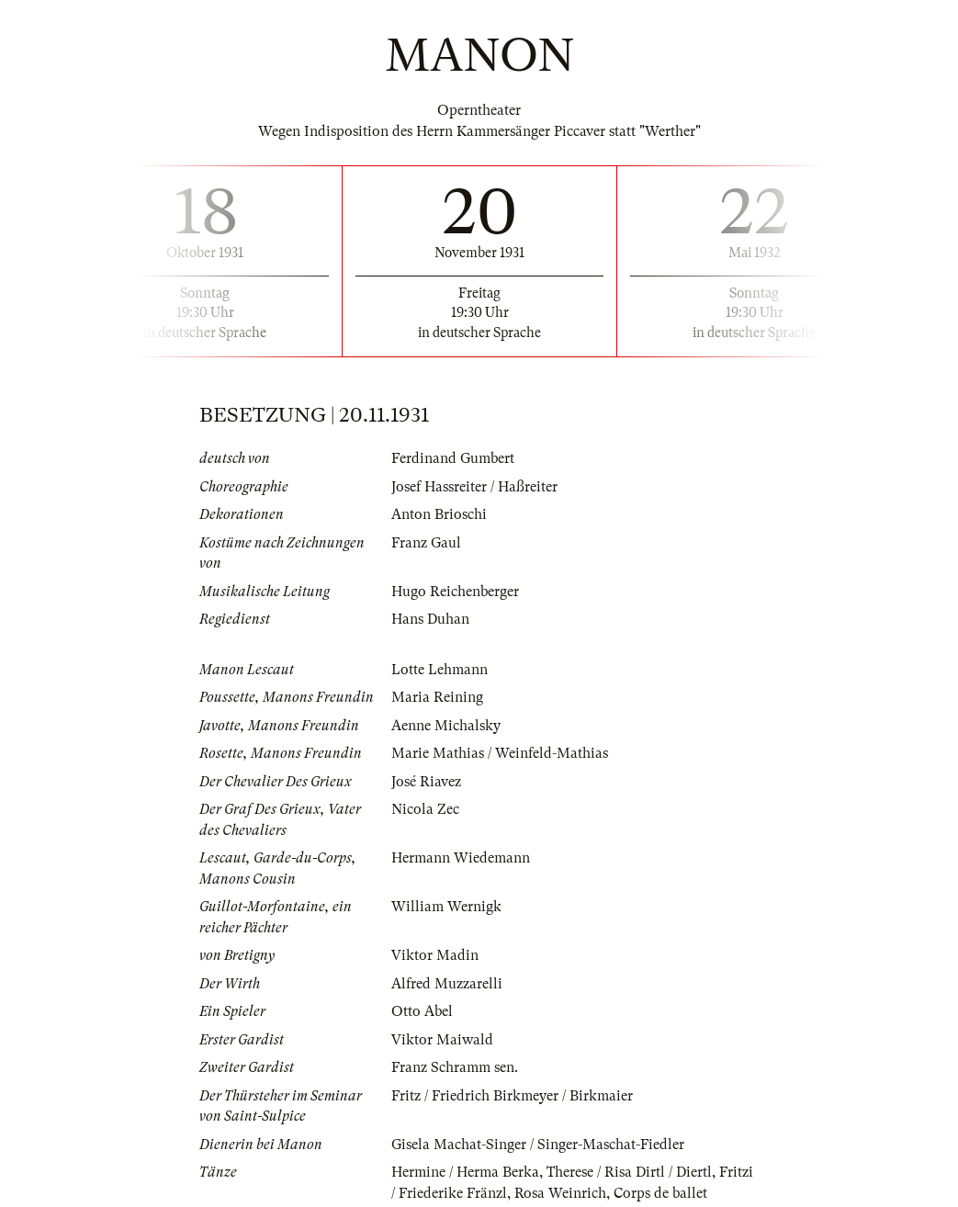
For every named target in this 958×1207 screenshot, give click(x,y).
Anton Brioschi (439, 514)
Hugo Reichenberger (455, 591)
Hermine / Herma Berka (465, 1172)
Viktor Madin (435, 955)
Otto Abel (422, 1011)
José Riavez (426, 781)
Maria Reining (437, 697)
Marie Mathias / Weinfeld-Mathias (499, 753)
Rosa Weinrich (560, 1193)
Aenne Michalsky (446, 725)
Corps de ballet (660, 1193)
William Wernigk (446, 906)
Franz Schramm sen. (454, 1067)
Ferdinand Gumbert (452, 458)
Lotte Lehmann (439, 669)
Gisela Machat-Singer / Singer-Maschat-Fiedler (537, 1144)
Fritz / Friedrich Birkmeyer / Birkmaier (512, 1096)
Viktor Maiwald (442, 1040)
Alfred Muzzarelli (446, 984)
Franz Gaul (426, 543)
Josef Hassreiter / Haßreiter (474, 487)
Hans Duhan (430, 619)
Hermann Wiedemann (460, 858)
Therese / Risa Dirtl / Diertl (629, 1172)
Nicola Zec (425, 809)
